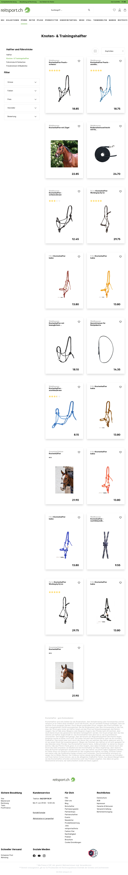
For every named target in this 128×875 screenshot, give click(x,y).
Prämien (68, 837)
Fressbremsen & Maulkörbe (16, 66)
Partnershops (70, 812)
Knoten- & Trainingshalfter (17, 58)
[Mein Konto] (119, 10)
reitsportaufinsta (71, 828)
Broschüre (69, 840)
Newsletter (69, 820)
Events (67, 817)
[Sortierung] (113, 51)
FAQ (66, 798)
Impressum (101, 803)
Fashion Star (69, 831)
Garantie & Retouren (105, 806)
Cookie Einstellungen (73, 842)
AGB (98, 801)
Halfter (9, 55)
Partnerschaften (71, 814)
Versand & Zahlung (104, 809)
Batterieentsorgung (104, 812)
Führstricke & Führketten (15, 62)
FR (122, 1)
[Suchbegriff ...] (67, 10)
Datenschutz (102, 798)
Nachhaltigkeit (70, 834)
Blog (66, 803)
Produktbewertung (72, 823)
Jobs (67, 826)
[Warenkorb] (124, 10)
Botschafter (69, 806)
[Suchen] (90, 10)
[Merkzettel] (114, 10)
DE (125, 1)
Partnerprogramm (71, 809)
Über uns (68, 801)
